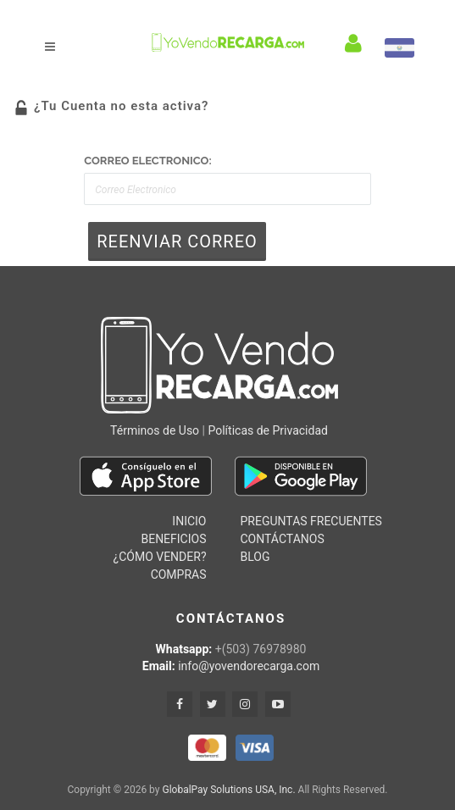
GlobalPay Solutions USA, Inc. (228, 790)
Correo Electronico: (147, 160)
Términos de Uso (154, 430)
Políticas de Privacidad (267, 430)
